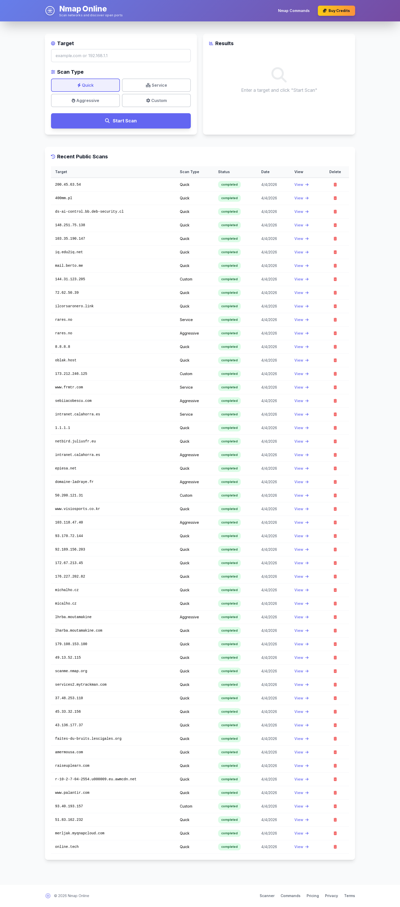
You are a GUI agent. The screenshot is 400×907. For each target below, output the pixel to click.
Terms (349, 895)
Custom (156, 100)
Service (156, 85)
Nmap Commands (294, 10)
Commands (291, 895)
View (301, 184)
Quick (85, 85)
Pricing (313, 895)
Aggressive (85, 100)
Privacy (331, 895)
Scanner (267, 895)
